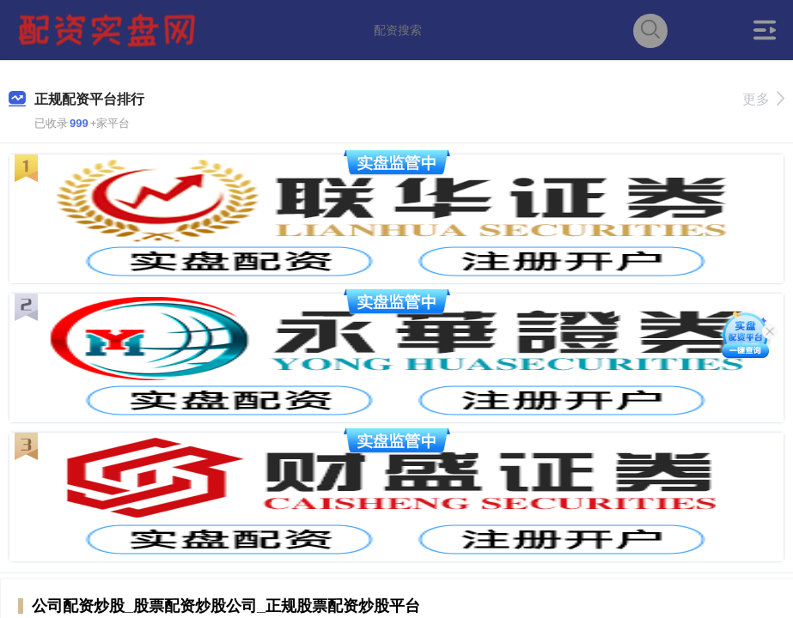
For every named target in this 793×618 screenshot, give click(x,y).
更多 (763, 99)
